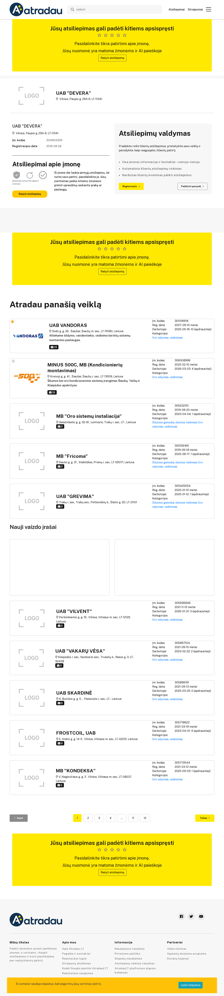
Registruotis (131, 186)
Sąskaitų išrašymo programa (186, 953)
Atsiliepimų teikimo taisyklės (135, 963)
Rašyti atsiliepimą (112, 58)
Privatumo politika (127, 953)
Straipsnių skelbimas (76, 963)
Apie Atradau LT (73, 948)
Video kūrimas (177, 948)
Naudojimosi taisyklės (130, 948)
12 (145, 818)
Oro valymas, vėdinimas (167, 337)
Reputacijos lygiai (74, 958)
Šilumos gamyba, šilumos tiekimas (174, 422)
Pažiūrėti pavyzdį (192, 186)
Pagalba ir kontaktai (76, 953)
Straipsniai (195, 9)
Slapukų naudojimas (128, 958)
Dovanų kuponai (178, 958)
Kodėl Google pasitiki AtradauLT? (85, 968)
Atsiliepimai (177, 9)
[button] (208, 9)
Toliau (205, 818)
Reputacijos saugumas (77, 973)
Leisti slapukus (190, 985)
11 (133, 818)
